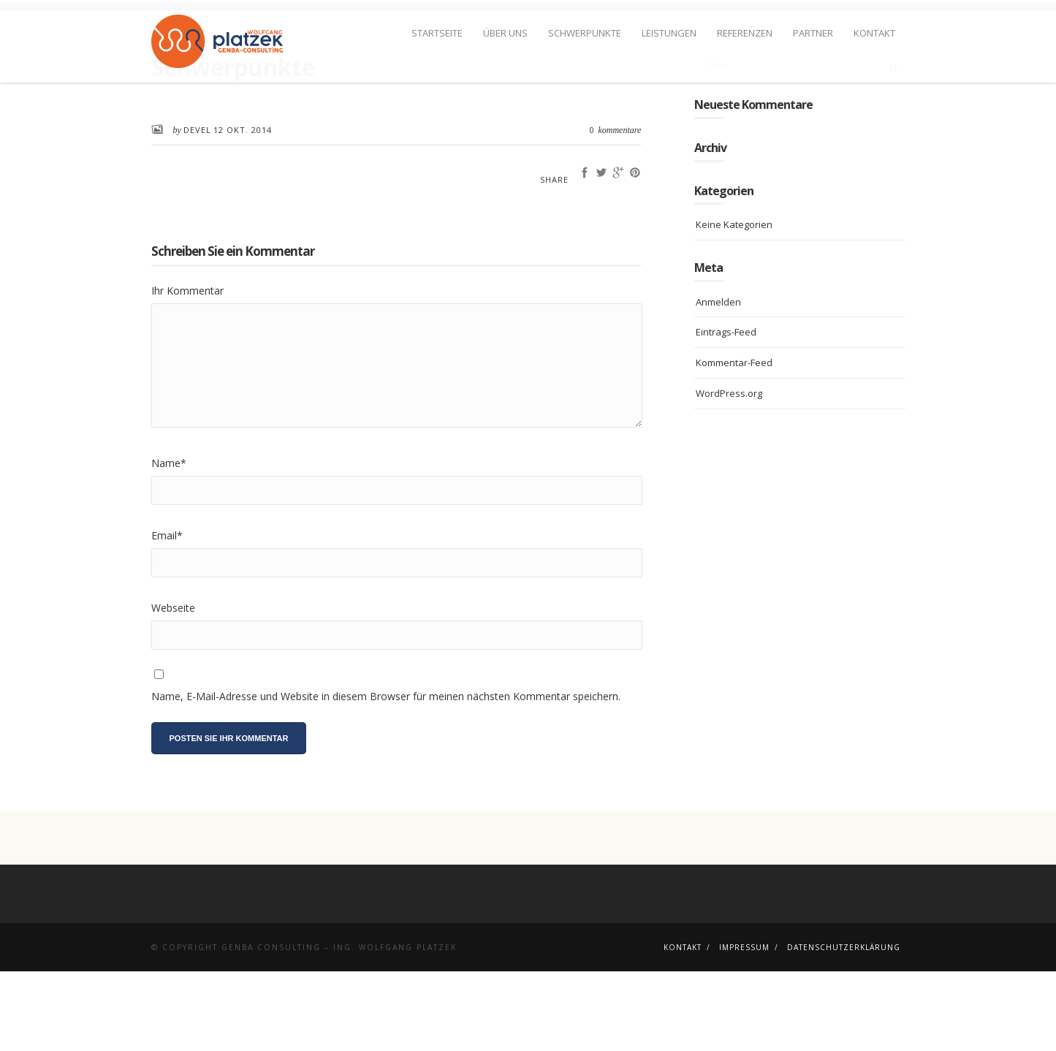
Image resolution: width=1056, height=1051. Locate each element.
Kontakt (874, 32)
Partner (813, 32)
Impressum (744, 1027)
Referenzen (744, 32)
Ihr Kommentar (187, 370)
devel (197, 208)
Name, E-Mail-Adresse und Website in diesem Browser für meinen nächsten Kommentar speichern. (385, 776)
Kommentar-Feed (734, 442)
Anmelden (718, 380)
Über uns (505, 32)
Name (168, 542)
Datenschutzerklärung (843, 1027)
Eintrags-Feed (726, 411)
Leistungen (669, 32)
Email (167, 614)
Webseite (173, 687)
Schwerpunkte (584, 32)
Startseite (437, 32)
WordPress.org (729, 472)
